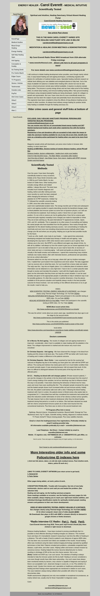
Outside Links (16, 90)
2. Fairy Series (32, 476)
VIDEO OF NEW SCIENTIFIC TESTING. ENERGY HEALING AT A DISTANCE (57, 507)
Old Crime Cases (17, 97)
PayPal (13, 93)
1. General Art (32, 474)
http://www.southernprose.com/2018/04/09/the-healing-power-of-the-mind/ (57, 324)
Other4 (13, 107)
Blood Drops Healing (15, 47)
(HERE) (77, 293)
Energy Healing (16, 51)
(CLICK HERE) (74, 512)
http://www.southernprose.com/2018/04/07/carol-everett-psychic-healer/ (58, 318)
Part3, (81, 521)
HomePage (15, 39)
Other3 (13, 103)
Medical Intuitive (17, 42)
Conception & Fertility (16, 65)
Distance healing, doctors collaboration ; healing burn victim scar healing (52, 153)
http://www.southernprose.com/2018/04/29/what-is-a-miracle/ (58, 309)
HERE (67, 298)
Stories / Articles (17, 83)
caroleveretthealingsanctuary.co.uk (58, 43)
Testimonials (15, 86)
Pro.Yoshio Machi (17, 73)
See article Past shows (58, 33)
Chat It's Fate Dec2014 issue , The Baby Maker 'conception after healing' (52, 156)
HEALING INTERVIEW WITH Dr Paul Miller (44, 300)
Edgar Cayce (16, 76)
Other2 (13, 100)
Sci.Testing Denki (17, 69)
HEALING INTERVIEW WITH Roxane (41, 296)
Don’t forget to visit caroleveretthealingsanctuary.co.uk (58, 447)
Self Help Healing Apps (17, 56)
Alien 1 (13, 110)
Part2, (73, 521)
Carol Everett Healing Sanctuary (58, 21)
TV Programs (16, 80)
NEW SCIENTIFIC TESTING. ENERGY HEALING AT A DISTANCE (53, 291)
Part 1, (65, 521)
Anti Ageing (15, 60)
